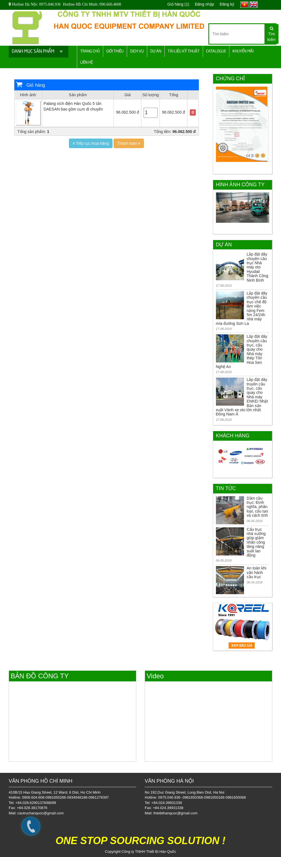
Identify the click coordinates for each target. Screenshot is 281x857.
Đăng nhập (204, 4)
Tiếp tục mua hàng (91, 143)
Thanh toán (128, 143)
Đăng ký (227, 4)
